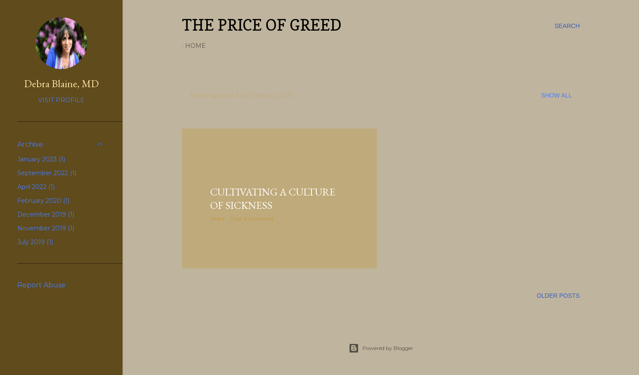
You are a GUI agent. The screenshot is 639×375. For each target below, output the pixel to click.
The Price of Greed (261, 25)
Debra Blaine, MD (61, 83)
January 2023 (41, 159)
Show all (556, 95)
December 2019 (45, 214)
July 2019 (35, 242)
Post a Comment (252, 218)
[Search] (566, 26)
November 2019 (45, 228)
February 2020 (43, 201)
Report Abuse (41, 285)
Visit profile (61, 100)
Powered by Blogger (381, 348)
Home (195, 46)
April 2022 (36, 187)
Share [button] (217, 218)
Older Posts (558, 295)
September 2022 (46, 173)
